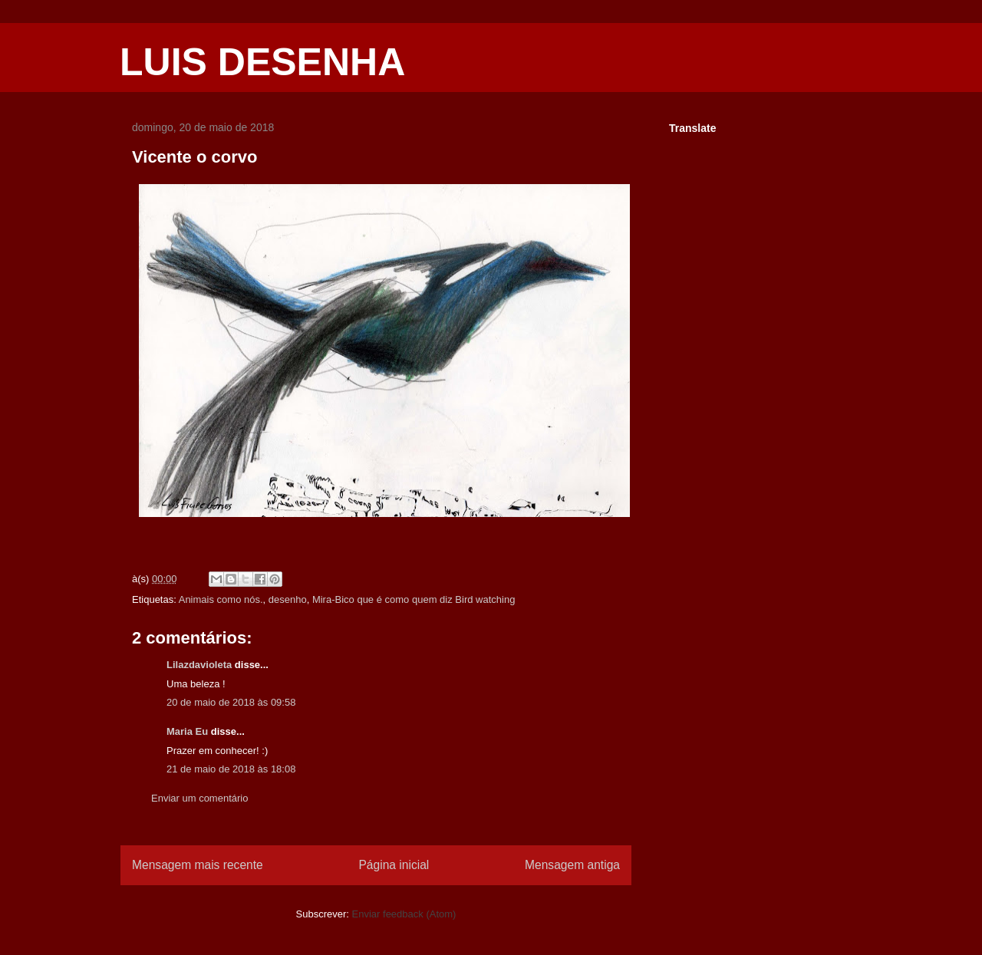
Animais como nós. (221, 599)
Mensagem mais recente (197, 864)
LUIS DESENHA (262, 62)
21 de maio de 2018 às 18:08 (230, 769)
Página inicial (393, 864)
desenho (288, 599)
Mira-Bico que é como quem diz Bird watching (413, 599)
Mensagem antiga (572, 864)
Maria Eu (187, 731)
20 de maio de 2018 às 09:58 (230, 702)
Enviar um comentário (199, 798)
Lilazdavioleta (199, 664)
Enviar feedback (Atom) (404, 914)
